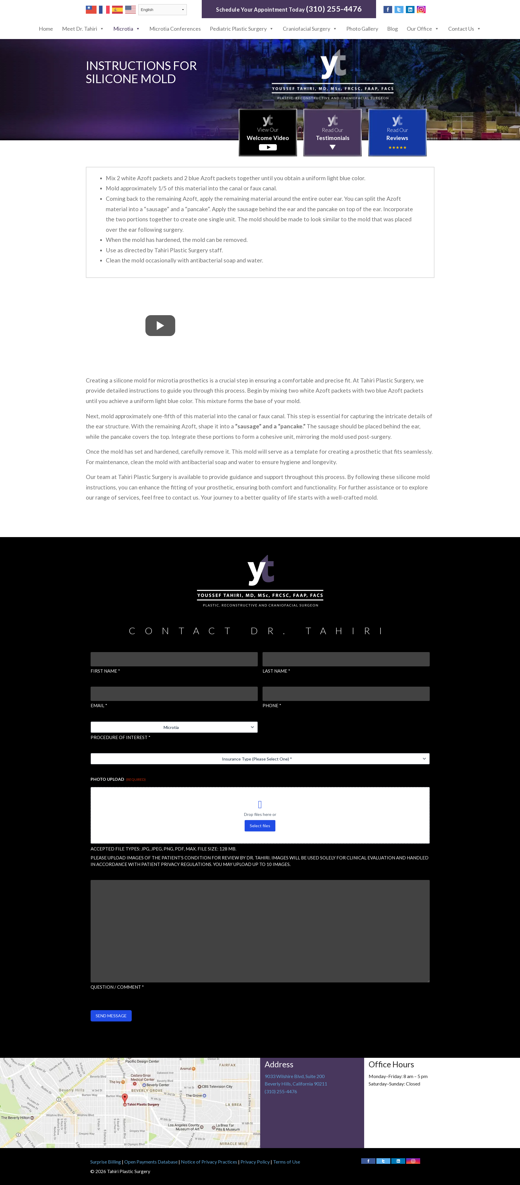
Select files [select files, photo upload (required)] (260, 825)
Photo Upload (118, 779)
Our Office (423, 28)
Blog (392, 28)
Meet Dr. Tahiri (83, 28)
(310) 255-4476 (334, 8)
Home (46, 28)
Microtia (126, 28)
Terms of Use (286, 1161)
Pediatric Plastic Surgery (242, 28)
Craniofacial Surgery (310, 28)
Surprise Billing (105, 1161)
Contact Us (464, 28)
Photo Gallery (362, 28)
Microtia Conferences (175, 28)
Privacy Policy (255, 1161)
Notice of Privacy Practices (209, 1161)
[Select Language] (162, 9)
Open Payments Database (151, 1161)
